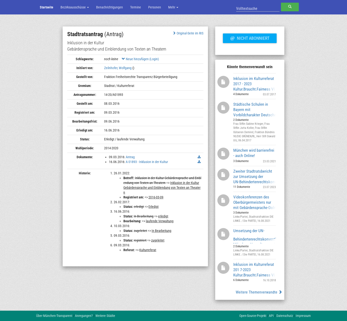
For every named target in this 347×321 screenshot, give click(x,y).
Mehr (173, 7)
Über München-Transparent (54, 316)
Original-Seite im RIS (188, 33)
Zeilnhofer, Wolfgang (118, 68)
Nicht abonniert (249, 37)
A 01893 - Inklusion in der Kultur (147, 162)
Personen (154, 7)
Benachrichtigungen (109, 7)
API (271, 316)
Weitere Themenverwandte (259, 292)
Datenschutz (284, 316)
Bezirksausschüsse (74, 7)
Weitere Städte (105, 316)
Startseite (46, 7)
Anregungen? (84, 316)
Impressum (303, 316)
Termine (135, 7)
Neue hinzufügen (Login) (140, 59)
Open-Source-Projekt (252, 316)
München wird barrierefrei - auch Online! (253, 153)
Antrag (130, 157)
